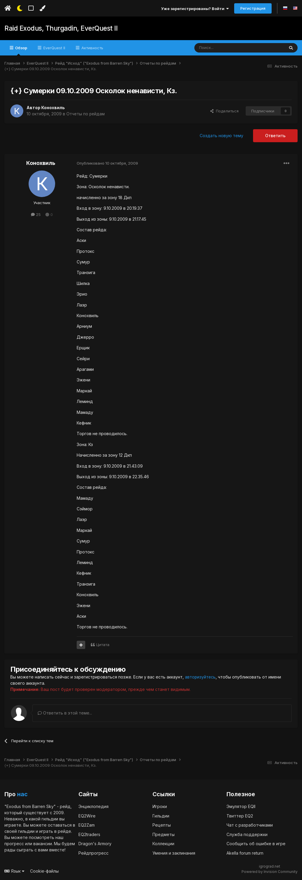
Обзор (20, 50)
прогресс (14, 843)
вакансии (42, 843)
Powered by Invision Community (270, 871)
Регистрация (252, 8)
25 (36, 214)
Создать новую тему (221, 135)
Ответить (275, 135)
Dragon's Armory (94, 843)
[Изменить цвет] (42, 8)
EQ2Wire (87, 815)
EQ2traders (89, 834)
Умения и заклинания (173, 852)
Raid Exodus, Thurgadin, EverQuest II (60, 28)
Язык (14, 871)
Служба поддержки (246, 834)
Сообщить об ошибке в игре (255, 843)
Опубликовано (107, 163)
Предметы (163, 834)
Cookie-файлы (44, 871)
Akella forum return (244, 852)
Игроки (159, 806)
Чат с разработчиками (249, 824)
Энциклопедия (93, 806)
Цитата (102, 644)
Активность (91, 47)
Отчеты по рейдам (86, 113)
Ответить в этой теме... (65, 712)
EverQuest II (53, 47)
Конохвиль (53, 107)
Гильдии (160, 815)
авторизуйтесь (200, 676)
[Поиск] (225, 48)
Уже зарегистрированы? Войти (195, 8)
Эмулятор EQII (240, 806)
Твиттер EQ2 (239, 815)
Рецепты (161, 824)
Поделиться (224, 111)
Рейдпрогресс (93, 852)
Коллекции (163, 843)
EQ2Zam (86, 824)
